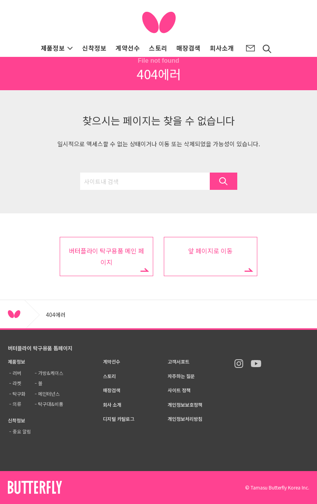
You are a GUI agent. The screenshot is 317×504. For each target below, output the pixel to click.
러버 (17, 372)
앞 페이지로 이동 (210, 250)
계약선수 (127, 48)
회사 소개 (112, 404)
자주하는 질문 (181, 376)
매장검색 (188, 48)
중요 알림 (22, 431)
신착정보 (94, 48)
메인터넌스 (49, 393)
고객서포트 (178, 361)
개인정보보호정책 (185, 404)
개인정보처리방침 (185, 418)
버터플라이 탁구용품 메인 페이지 (106, 256)
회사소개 (222, 48)
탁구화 (19, 393)
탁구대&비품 (50, 403)
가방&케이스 (50, 372)
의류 (17, 403)
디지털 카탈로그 (118, 418)
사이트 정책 (179, 390)
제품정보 (57, 48)
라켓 (17, 383)
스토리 (158, 48)
